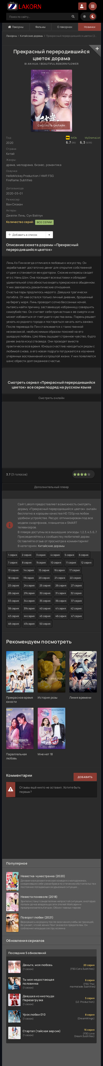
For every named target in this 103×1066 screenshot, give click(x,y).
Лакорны (16, 27)
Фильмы (40, 27)
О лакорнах (64, 27)
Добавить (85, 777)
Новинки (89, 27)
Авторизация (82, 6)
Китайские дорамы (31, 36)
